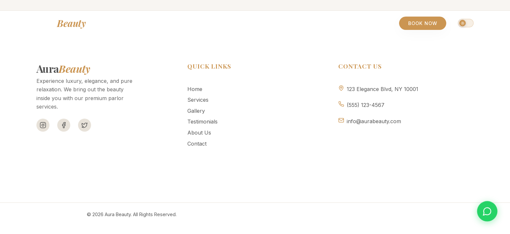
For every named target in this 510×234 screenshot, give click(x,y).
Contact (341, 23)
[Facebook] (63, 125)
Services (174, 23)
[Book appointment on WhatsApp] (487, 211)
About (304, 23)
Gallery (213, 23)
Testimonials (260, 23)
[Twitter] (84, 125)
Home (138, 23)
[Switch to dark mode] (466, 23)
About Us (199, 132)
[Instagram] (42, 125)
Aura (61, 23)
